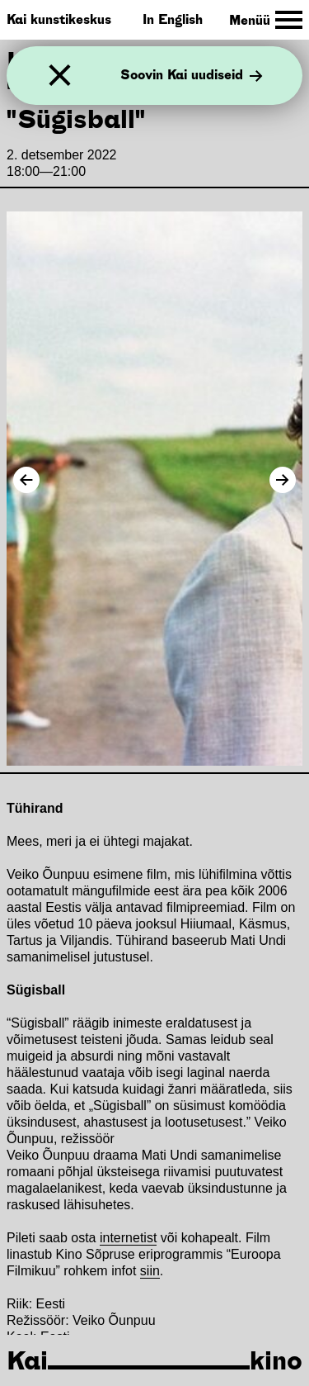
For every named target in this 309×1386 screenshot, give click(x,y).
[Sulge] (59, 75)
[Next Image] (282, 480)
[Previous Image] (26, 480)
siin (150, 1271)
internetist (128, 1238)
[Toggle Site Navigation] (265, 20)
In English (173, 19)
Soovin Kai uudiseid (191, 76)
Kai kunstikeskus (59, 19)
